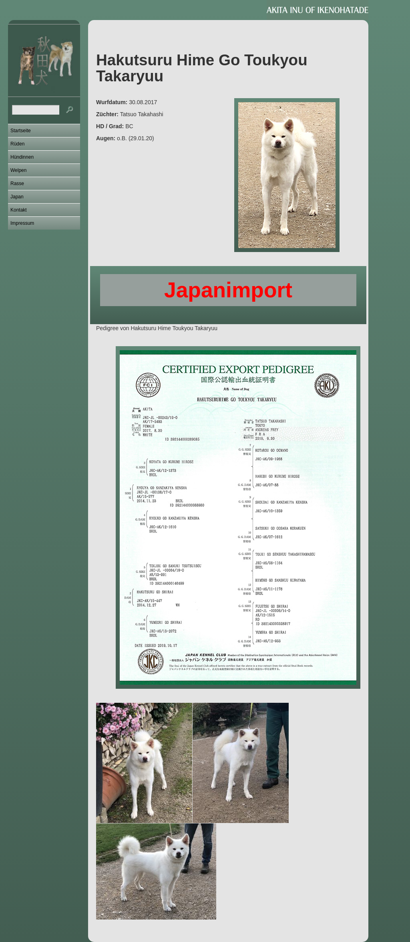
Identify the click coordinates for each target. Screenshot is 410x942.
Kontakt (18, 210)
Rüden (17, 144)
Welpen (18, 170)
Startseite (20, 130)
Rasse (17, 183)
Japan (17, 197)
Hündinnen (22, 157)
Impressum (22, 223)
